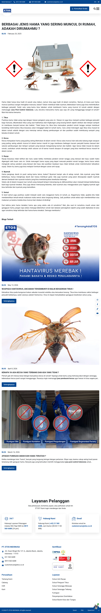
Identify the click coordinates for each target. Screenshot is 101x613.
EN (95, 2)
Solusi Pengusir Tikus (60, 583)
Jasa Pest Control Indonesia (22, 110)
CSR (3, 586)
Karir (3, 589)
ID (98, 2)
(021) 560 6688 (19, 2)
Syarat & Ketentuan (93, 610)
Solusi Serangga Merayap (62, 586)
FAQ (82, 610)
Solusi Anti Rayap (59, 579)
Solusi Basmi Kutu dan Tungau (64, 600)
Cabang (5, 583)
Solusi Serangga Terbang (61, 589)
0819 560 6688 (34, 2)
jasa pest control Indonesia (75, 462)
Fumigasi (55, 593)
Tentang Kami (7, 579)
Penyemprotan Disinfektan (62, 596)
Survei (75, 610)
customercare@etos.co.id (54, 2)
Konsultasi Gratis (79, 9)
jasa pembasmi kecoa (65, 378)
